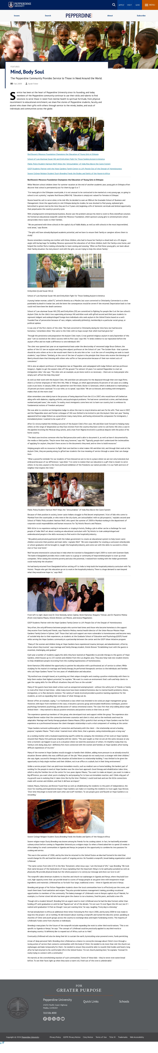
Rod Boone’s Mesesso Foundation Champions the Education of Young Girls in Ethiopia (63, 154)
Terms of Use (101, 1046)
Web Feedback (89, 1036)
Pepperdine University (30, 1046)
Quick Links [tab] (91, 1001)
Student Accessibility (91, 1010)
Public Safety (88, 1006)
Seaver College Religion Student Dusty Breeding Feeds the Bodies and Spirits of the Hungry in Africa (69, 173)
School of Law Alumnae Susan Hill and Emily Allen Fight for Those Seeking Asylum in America (66, 159)
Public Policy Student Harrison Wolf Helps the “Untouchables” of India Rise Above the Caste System (69, 164)
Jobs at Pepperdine (91, 1019)
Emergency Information (93, 1015)
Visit (129, 5)
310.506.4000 (49, 1012)
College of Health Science (130, 1030)
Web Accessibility (137, 1046)
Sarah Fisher (32, 83)
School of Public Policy (128, 1026)
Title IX (112, 1046)
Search (48, 15)
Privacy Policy (55, 1046)
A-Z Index (87, 1027)
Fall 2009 (16, 83)
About (110, 15)
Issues (17, 15)
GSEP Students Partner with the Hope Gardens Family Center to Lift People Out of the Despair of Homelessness (75, 168)
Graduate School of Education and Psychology (133, 1020)
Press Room (88, 1032)
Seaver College (125, 1006)
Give (138, 5)
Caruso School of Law (128, 1010)
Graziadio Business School (130, 1015)
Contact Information (92, 1023)
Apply (121, 5)
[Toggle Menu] (150, 5)
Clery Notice (88, 1046)
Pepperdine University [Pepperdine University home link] (17, 2)
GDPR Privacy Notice (71, 1046)
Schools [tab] (124, 1001)
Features (15, 66)
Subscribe (141, 15)
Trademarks (123, 1046)
